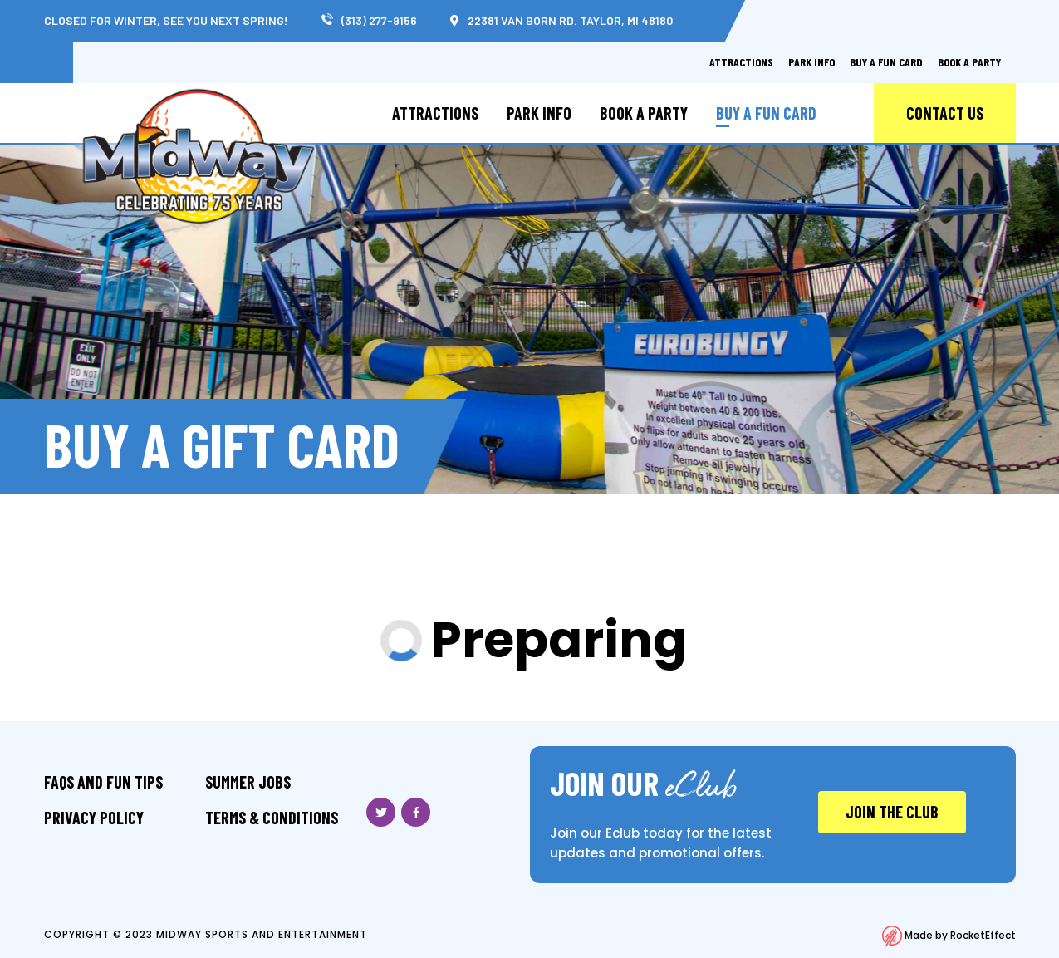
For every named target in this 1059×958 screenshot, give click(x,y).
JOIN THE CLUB (892, 812)
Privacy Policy (94, 818)
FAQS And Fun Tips (103, 782)
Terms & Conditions (271, 818)
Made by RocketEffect (949, 935)
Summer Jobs (248, 782)
